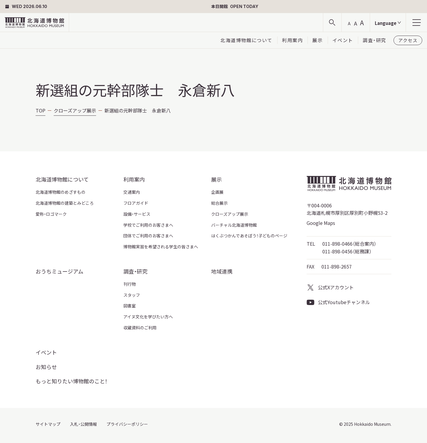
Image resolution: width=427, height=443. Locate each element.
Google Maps (321, 222)
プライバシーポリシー (127, 424)
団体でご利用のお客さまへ (148, 236)
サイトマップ (48, 424)
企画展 (217, 192)
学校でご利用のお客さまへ (148, 225)
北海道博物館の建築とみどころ (65, 203)
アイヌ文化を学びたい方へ (148, 317)
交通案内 (131, 192)
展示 (317, 40)
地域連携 (221, 271)
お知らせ (46, 367)
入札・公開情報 (83, 424)
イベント (342, 40)
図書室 (129, 306)
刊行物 (129, 284)
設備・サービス (136, 214)
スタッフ (131, 295)
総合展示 (219, 203)
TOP (40, 110)
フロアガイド (135, 203)
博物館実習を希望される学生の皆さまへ (160, 247)
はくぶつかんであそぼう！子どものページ (249, 236)
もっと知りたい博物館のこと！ (71, 381)
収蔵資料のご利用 (140, 328)
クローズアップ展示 (75, 110)
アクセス (408, 40)
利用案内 (292, 40)
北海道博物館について (246, 40)
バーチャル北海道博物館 (234, 225)
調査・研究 (374, 40)
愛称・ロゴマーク (51, 214)
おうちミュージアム (59, 271)
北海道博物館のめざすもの (60, 192)
